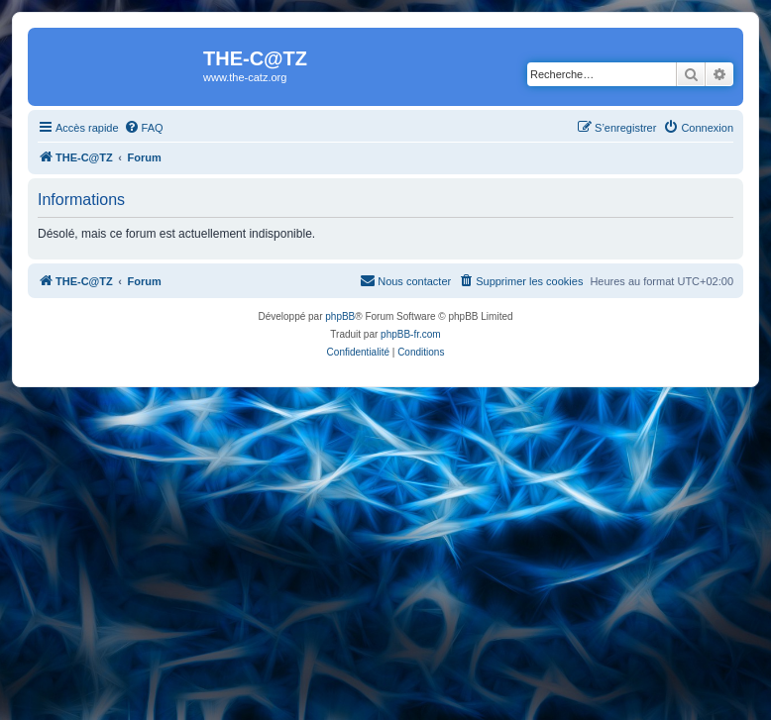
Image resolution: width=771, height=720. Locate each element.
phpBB (340, 316)
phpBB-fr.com (411, 334)
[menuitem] (144, 128)
